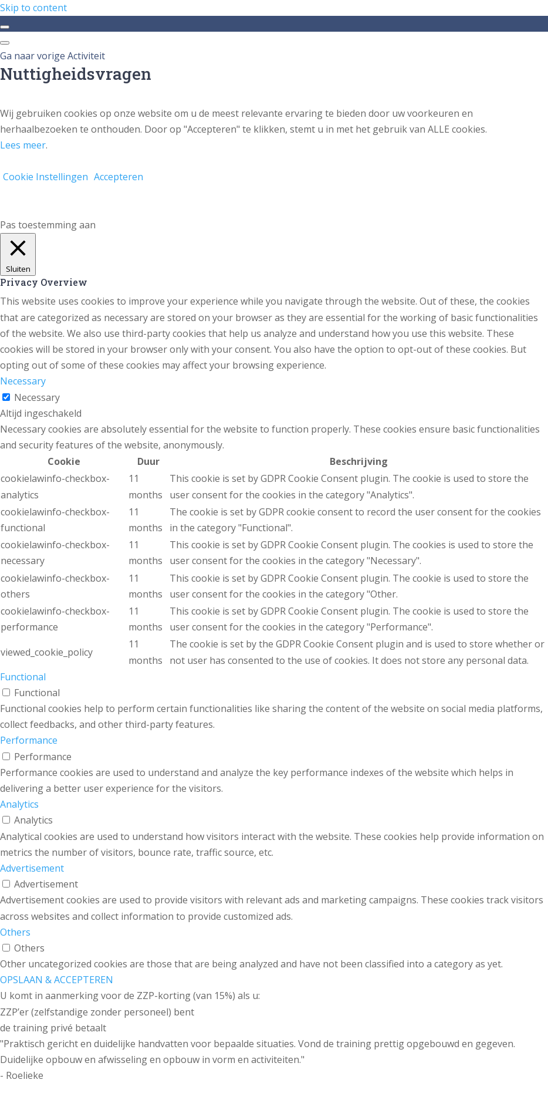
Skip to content (33, 7)
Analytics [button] (19, 804)
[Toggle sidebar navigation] (4, 27)
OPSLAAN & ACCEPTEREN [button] (56, 979)
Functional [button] (23, 676)
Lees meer (23, 145)
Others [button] (15, 932)
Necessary (37, 397)
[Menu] (4, 43)
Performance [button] (28, 740)
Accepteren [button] (118, 176)
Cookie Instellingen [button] (45, 176)
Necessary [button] (23, 380)
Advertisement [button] (32, 868)
